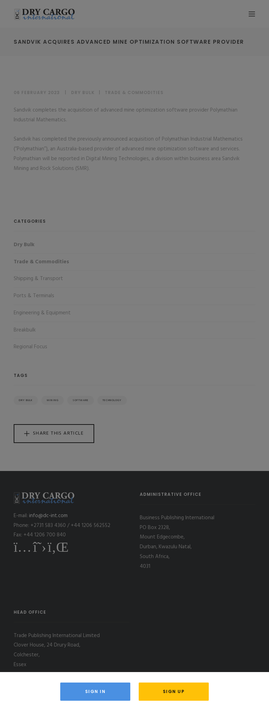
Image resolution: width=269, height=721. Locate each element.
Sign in (95, 691)
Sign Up (174, 691)
